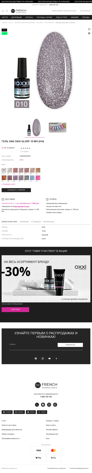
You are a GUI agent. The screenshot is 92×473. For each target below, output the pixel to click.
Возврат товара (52, 421)
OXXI (21, 160)
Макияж (74, 17)
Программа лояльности (10, 438)
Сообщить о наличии (16, 190)
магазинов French (21, 206)
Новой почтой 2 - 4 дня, (20, 203)
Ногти (5, 17)
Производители (52, 434)
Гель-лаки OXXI (49, 22)
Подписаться (70, 345)
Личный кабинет (52, 429)
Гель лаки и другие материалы (24, 22)
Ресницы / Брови (44, 17)
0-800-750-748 (53, 4)
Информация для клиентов (12, 429)
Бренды (85, 17)
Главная (4, 22)
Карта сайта (51, 425)
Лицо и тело (61, 17)
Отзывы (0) (36, 222)
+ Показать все (8, 184)
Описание (24, 222)
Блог (48, 438)
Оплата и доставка (9, 425)
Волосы (29, 17)
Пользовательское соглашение (56, 468)
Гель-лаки (39, 22)
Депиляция (16, 17)
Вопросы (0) (48, 222)
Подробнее (15, 309)
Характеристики (9, 222)
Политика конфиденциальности (79, 468)
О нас (4, 421)
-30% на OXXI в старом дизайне (12, 304)
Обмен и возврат (8, 434)
